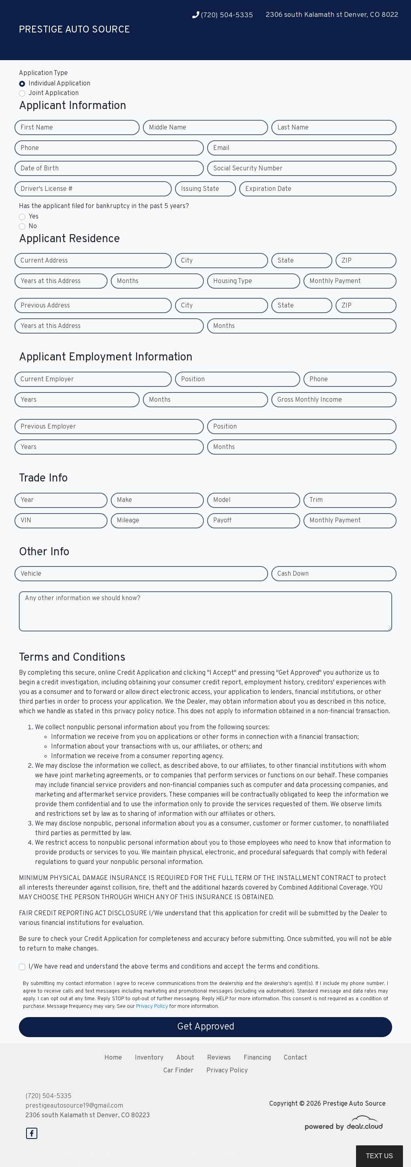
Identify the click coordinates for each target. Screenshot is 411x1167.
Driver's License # (46, 189)
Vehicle (30, 574)
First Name (36, 128)
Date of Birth (39, 169)
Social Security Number (248, 169)
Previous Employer (48, 427)
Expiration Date (268, 189)
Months (127, 281)
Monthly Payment (335, 281)
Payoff (222, 521)
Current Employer (47, 380)
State (285, 261)
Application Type (43, 73)
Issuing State (200, 189)
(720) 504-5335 (222, 15)
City (187, 261)
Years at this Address (50, 281)
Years (28, 400)
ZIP (347, 261)
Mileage (128, 521)
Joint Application (53, 93)
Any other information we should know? (82, 599)
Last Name (293, 128)
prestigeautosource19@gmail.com (74, 1106)
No (32, 226)
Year (27, 500)
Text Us (379, 1156)
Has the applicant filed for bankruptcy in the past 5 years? (104, 206)
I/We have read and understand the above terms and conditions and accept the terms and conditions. (173, 967)
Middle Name (167, 128)
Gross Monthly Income (309, 400)
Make (124, 500)
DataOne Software (153, 1153)
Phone (29, 148)
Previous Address (45, 306)
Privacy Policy (152, 1006)
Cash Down (293, 574)
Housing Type (232, 281)
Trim (316, 500)
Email (221, 148)
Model (221, 500)
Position (193, 380)
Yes (33, 217)
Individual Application (59, 84)
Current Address (44, 261)
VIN (25, 521)
